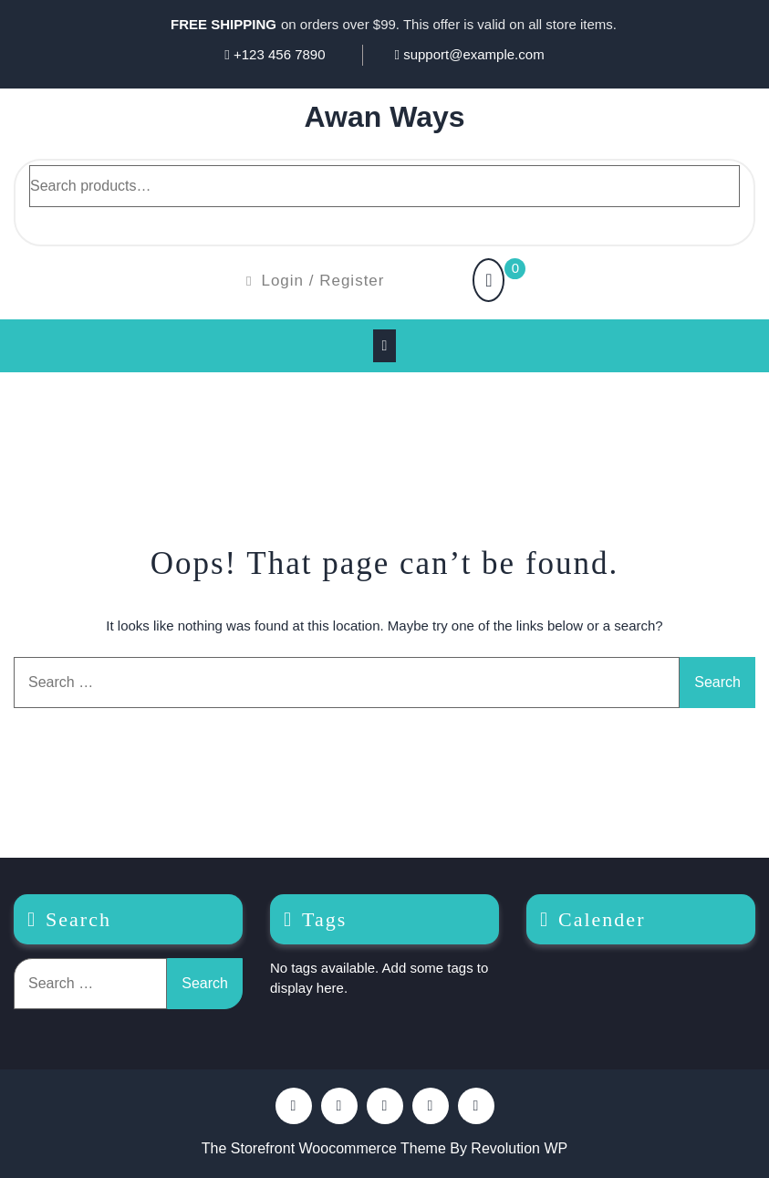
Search (52, 223)
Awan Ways (384, 116)
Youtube (430, 1106)
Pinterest (339, 1106)
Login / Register (315, 280)
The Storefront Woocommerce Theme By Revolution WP (384, 1148)
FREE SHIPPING (223, 24)
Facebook (293, 1106)
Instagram (476, 1106)
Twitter (385, 1106)
